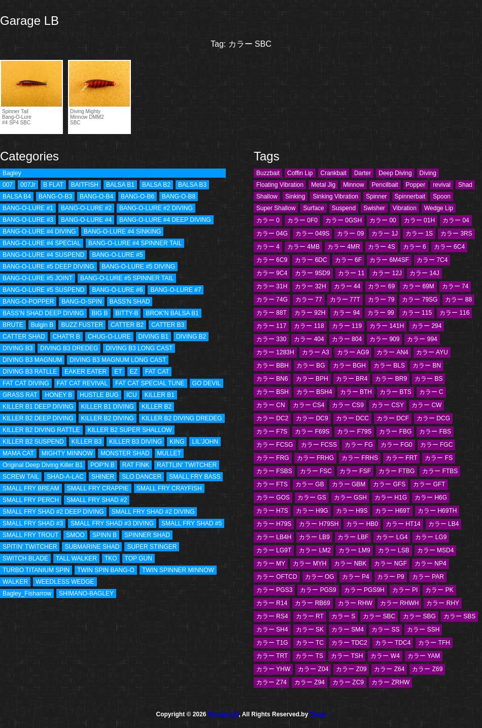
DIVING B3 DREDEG (69, 348)
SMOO (75, 535)
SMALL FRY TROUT (30, 535)
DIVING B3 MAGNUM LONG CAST (118, 359)
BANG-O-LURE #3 (28, 219)
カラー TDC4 (393, 642)
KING (176, 441)
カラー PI (405, 589)
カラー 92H (309, 312)
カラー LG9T (273, 550)
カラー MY (270, 563)
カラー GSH (350, 497)
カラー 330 (271, 339)
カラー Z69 (427, 669)
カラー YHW (273, 669)
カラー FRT (401, 457)
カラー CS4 (309, 405)
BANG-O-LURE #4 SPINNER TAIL (135, 243)
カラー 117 (271, 325)
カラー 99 (380, 312)
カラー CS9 (348, 405)
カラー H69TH (437, 510)
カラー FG (359, 444)
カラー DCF (392, 418)
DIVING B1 (153, 336)
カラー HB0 (362, 523)
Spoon (442, 196)
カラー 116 (454, 312)
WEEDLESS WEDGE (65, 581)
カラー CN (270, 405)
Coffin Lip (300, 173)
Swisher (374, 208)
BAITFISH (84, 184)
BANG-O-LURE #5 (117, 254)
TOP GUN (138, 558)
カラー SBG (419, 616)
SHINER (102, 476)
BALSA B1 (120, 184)
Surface (313, 208)
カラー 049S (312, 233)
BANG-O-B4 (96, 196)
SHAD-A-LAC (65, 476)
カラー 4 (268, 246)
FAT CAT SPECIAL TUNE (149, 383)
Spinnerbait (410, 196)
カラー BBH (272, 365)
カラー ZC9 (348, 682)
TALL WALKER (76, 558)
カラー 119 (347, 325)
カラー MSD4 (435, 550)
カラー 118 (309, 325)
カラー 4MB (303, 246)
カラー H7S (272, 510)
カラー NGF (390, 563)
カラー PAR (428, 576)
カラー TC (310, 642)
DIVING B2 (191, 336)
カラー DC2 (272, 418)
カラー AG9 (353, 352)
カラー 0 (268, 220)
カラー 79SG (419, 299)
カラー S (343, 616)
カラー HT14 (403, 523)
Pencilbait (385, 184)
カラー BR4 (352, 378)
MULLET (169, 453)
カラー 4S (381, 246)
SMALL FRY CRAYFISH (169, 488)
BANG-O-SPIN (81, 301)
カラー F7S (271, 431)
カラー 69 (381, 286)
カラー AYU (432, 352)
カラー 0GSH (343, 220)
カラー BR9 (391, 378)
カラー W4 (384, 655)
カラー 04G (272, 233)
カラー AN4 (392, 352)
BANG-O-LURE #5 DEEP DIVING (48, 266)
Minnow (353, 184)
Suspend (344, 208)
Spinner (376, 196)
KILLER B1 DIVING (107, 406)
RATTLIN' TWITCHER (187, 465)
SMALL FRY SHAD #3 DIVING (112, 523)
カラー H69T (392, 510)
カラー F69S (312, 431)
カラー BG (310, 365)
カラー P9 (390, 576)
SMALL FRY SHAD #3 (33, 523)
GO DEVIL (206, 383)
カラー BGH (349, 365)
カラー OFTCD (276, 576)
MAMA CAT (18, 453)
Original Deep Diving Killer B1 (43, 465)
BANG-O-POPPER (28, 301)
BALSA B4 (17, 196)
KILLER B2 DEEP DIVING (38, 418)
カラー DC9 (312, 418)
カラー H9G (312, 510)
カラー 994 (422, 339)
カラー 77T (345, 299)
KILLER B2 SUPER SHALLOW (130, 430)
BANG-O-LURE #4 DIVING (39, 231)
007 (8, 184)
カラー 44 (347, 286)
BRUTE (13, 324)
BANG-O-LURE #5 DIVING (139, 266)
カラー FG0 (396, 444)
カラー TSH (347, 655)
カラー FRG (272, 457)
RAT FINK (136, 465)
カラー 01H (419, 220)
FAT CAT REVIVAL (82, 383)
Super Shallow (275, 208)
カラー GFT (429, 484)
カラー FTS (272, 484)
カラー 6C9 (271, 259)
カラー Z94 (309, 682)
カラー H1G (390, 497)
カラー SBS (459, 616)
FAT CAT (157, 371)
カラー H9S (352, 510)
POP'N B (102, 465)
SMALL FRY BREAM (31, 488)
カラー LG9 (430, 537)
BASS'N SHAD (130, 301)
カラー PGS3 (274, 589)
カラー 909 (384, 339)
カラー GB (309, 484)
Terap (318, 714)
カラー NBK (350, 563)
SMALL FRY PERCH (31, 500)
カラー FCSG (274, 444)
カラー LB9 (314, 537)
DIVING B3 (17, 348)
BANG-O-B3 (55, 196)
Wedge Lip (438, 208)
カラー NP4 (430, 563)
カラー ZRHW (390, 682)
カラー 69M (418, 286)
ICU (131, 395)
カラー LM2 (315, 550)
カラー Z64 (389, 669)
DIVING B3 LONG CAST (139, 348)
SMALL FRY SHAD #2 (96, 500)
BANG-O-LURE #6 (117, 289)
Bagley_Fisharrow (27, 593)
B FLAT (53, 184)
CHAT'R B (66, 336)
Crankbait (334, 173)
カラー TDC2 (349, 642)
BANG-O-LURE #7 (175, 289)
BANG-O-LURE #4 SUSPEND (43, 254)
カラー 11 (351, 273)
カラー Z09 (351, 669)
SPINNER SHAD (147, 535)
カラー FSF (355, 471)
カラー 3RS (456, 233)
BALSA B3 (192, 184)
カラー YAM (423, 655)
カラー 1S (419, 233)
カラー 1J (384, 233)
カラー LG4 (391, 537)
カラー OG (319, 576)
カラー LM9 (354, 550)
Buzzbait (268, 173)
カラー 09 (350, 233)
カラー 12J (387, 273)
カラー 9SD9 (312, 273)
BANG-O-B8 (178, 196)
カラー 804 (347, 339)
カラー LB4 (443, 523)
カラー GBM (349, 484)
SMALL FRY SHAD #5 (191, 523)
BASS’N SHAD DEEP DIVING (43, 313)
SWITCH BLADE (25, 558)
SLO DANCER (141, 476)
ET (118, 371)
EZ (133, 371)
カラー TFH (434, 642)
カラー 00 (382, 220)
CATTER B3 (167, 324)
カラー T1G (272, 642)
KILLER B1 (160, 395)
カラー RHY (442, 603)
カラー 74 (455, 286)
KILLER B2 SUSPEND (33, 441)
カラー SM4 (347, 629)
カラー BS (428, 378)
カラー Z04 (313, 669)
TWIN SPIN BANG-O (105, 570)
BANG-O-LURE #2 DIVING (156, 208)
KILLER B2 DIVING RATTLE (41, 430)
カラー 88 (458, 299)
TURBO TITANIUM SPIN (36, 570)
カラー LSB (393, 550)
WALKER (15, 581)
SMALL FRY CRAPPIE (98, 488)
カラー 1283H (275, 352)
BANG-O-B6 (137, 196)
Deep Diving (394, 173)
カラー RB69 (312, 603)
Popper (416, 184)
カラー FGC (436, 444)
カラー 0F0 (302, 220)
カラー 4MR (343, 246)
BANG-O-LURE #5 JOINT (38, 278)
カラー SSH (423, 629)
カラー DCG (433, 418)
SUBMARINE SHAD (91, 546)
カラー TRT (272, 655)
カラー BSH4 (314, 391)
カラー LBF (352, 537)
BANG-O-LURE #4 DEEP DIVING (165, 219)
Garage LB (29, 20)
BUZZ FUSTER (82, 324)
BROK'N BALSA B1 (172, 313)
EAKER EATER (85, 371)
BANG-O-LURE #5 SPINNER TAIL (127, 278)
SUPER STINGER (152, 546)
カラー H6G (431, 497)
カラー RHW (355, 603)
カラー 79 (381, 299)
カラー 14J (424, 273)
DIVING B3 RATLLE (30, 371)
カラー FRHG (315, 457)
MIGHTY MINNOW (67, 453)
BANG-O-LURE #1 (28, 208)
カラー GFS (389, 484)
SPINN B (104, 535)
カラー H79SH (318, 523)
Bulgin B (42, 324)
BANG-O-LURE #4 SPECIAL (42, 243)
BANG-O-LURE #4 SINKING (122, 231)
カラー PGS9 (318, 589)
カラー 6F (348, 259)
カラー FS (439, 457)
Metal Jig (323, 184)
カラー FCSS (319, 444)
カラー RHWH (399, 603)
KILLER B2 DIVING (107, 418)
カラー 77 (308, 299)
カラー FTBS (440, 471)
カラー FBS (435, 431)
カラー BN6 (272, 378)
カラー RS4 (272, 616)
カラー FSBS (274, 471)
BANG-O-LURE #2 (86, 208)
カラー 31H (271, 286)
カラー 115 (417, 312)
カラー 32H (310, 286)
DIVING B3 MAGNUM (32, 359)
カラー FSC (316, 471)
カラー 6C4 (449, 246)
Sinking (295, 196)
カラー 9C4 (271, 273)
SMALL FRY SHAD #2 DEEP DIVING (53, 511)
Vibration (405, 208)
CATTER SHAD (24, 336)
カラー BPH (312, 378)
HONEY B (58, 395)
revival (442, 184)
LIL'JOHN (205, 441)
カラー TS (309, 655)
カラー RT (310, 616)
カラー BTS (395, 391)
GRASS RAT (20, 395)
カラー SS (385, 629)
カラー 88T (271, 312)
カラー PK (439, 589)
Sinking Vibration (335, 196)
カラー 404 (309, 339)
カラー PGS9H (364, 589)
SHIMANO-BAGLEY (86, 593)
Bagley (12, 173)
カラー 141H (386, 325)
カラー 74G (272, 299)
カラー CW (426, 405)
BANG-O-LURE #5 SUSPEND (43, 289)
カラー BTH (356, 391)
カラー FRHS (359, 457)
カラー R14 (271, 603)
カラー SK (310, 629)
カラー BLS (389, 365)
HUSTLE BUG (99, 395)
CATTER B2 (127, 324)
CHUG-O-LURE (109, 336)
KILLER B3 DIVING (135, 441)
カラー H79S (273, 523)
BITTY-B (127, 313)
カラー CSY (387, 405)
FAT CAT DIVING (26, 383)
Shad (465, 184)
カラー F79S (354, 431)
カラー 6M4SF (389, 259)
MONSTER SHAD (125, 453)
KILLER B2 (156, 406)
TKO (111, 558)
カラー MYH (309, 563)
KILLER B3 (86, 441)
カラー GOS (273, 497)
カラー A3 (315, 352)
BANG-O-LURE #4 (86, 219)
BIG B (100, 313)
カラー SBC (379, 616)
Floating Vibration (279, 184)
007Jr (28, 184)
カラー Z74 (271, 682)
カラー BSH (272, 391)
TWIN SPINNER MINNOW (178, 570)
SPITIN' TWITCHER (30, 546)
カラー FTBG (396, 471)
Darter (362, 173)
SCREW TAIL (21, 476)
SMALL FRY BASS (194, 476)
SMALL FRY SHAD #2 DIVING (153, 511)
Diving (428, 173)
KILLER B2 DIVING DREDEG (182, 418)
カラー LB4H (273, 537)
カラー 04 (455, 220)
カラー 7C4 (432, 259)
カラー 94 (346, 312)
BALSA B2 (156, 184)
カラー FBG (395, 431)
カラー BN (426, 365)
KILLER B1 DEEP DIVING (38, 406)
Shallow (267, 196)
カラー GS (311, 497)
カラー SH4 (272, 629)
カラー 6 (414, 246)
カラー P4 (355, 576)
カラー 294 (426, 325)
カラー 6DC (311, 259)
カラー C (431, 391)
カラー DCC (352, 418)
